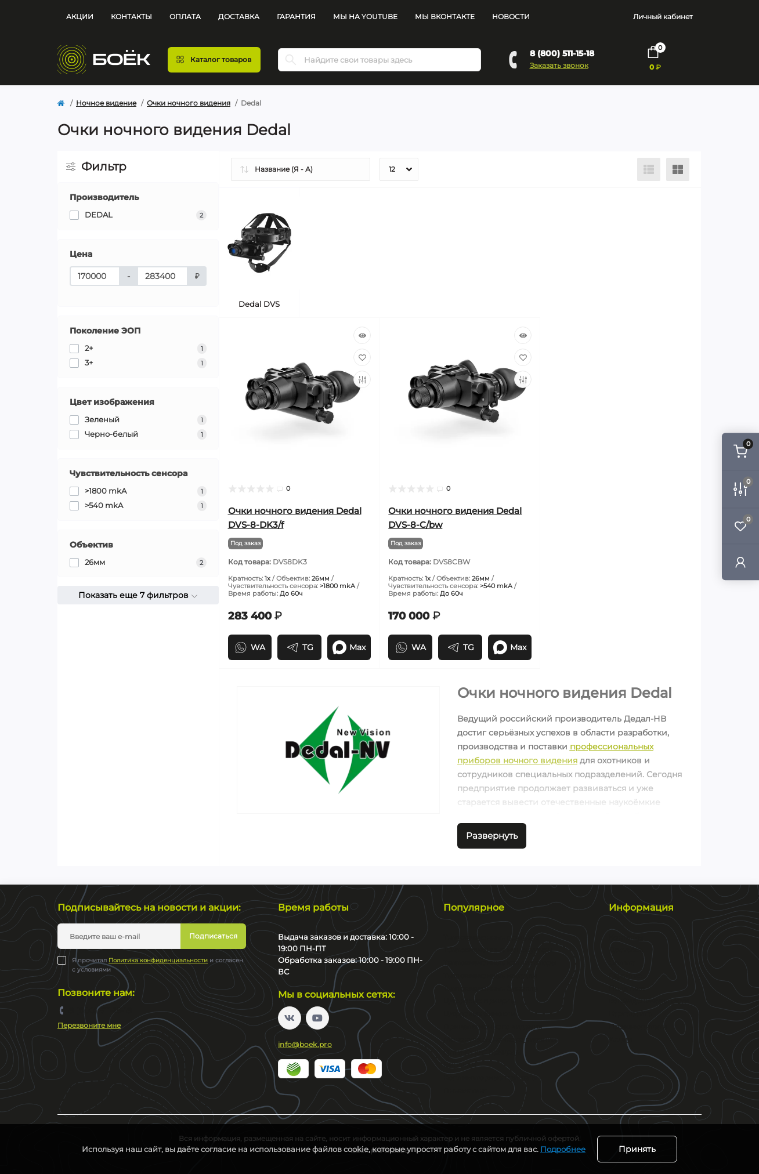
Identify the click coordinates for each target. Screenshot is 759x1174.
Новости (511, 16)
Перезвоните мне (89, 1025)
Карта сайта (630, 1013)
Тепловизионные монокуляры (497, 949)
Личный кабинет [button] (663, 16)
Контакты (131, 16)
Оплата (185, 16)
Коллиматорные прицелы (490, 1077)
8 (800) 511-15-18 (562, 53)
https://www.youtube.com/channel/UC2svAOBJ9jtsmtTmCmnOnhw (317, 1018)
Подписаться (213, 936)
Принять (637, 1149)
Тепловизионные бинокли (490, 988)
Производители (638, 1026)
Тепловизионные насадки (490, 975)
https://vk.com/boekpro (289, 1018)
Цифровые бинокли (479, 1013)
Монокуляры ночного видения (499, 1039)
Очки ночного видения (188, 103)
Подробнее (562, 1149)
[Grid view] (677, 169)
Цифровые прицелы (479, 1001)
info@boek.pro (305, 1044)
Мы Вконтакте (445, 16)
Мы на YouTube (365, 16)
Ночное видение (106, 103)
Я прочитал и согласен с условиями (157, 964)
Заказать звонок (559, 65)
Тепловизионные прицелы (491, 937)
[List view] (648, 169)
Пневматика (465, 1090)
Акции (79, 16)
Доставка (238, 16)
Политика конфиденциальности (158, 960)
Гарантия (296, 16)
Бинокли (459, 1064)
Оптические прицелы (482, 1052)
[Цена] (95, 276)
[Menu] (214, 60)
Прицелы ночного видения (492, 1026)
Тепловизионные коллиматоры (499, 962)
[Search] (290, 59)
